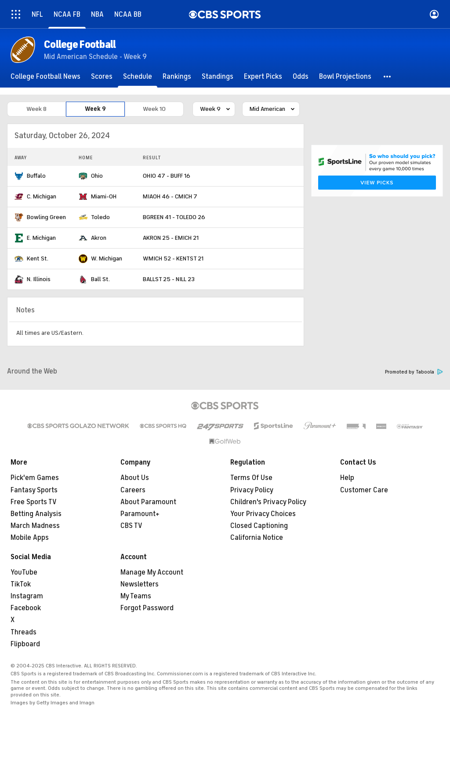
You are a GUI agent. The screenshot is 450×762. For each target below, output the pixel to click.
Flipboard (25, 644)
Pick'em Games (35, 477)
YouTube (24, 572)
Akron (98, 238)
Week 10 (154, 109)
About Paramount (148, 502)
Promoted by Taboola (414, 372)
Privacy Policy (251, 490)
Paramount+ (140, 513)
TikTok (21, 584)
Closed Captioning (259, 525)
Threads (23, 632)
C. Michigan (41, 196)
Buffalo (36, 176)
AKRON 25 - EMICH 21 (171, 238)
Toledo (100, 217)
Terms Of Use (251, 477)
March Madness (35, 525)
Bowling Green (46, 217)
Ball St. (100, 279)
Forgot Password (147, 608)
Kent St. (37, 258)
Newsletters (139, 584)
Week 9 (95, 109)
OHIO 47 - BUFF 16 (166, 176)
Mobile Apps (30, 537)
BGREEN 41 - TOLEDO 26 (174, 217)
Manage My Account (151, 572)
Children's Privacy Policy (268, 502)
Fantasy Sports (34, 490)
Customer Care (364, 490)
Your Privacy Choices (263, 513)
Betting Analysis (36, 513)
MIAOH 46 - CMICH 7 (170, 196)
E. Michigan (41, 238)
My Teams (135, 596)
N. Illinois (39, 279)
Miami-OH (103, 196)
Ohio (97, 176)
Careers (132, 490)
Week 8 (36, 109)
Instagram (27, 596)
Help (347, 477)
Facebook (26, 608)
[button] (388, 77)
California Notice (256, 537)
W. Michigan (106, 258)
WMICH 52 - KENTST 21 (173, 258)
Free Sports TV (34, 502)
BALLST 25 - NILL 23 (169, 279)
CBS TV (131, 525)
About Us (134, 477)
